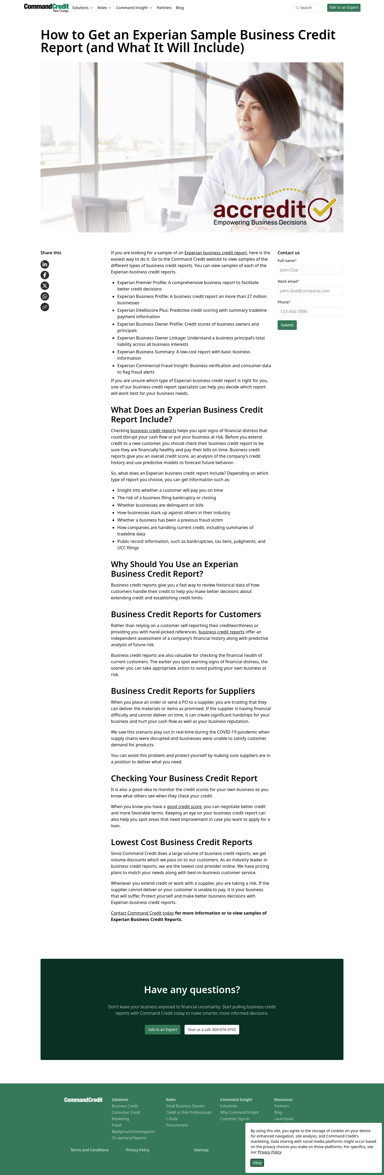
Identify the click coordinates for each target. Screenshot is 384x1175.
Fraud (117, 1125)
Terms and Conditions (89, 1149)
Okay (257, 1162)
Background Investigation (133, 1131)
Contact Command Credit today (142, 913)
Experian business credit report (216, 253)
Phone (284, 302)
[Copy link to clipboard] (45, 307)
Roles (170, 1099)
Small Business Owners (185, 1105)
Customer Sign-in (235, 1118)
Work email (288, 281)
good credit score (184, 806)
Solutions (120, 1099)
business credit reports (153, 430)
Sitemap (201, 1149)
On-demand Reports (129, 1137)
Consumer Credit (126, 1112)
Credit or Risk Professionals (189, 1112)
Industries (228, 1105)
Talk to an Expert (343, 7)
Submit (287, 324)
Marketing (120, 1118)
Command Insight (236, 1099)
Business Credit (125, 1105)
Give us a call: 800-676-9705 (212, 1029)
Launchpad (283, 1118)
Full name (287, 260)
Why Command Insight (239, 1112)
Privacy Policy (137, 1149)
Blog (180, 7)
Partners (164, 7)
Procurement (177, 1125)
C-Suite (172, 1118)
